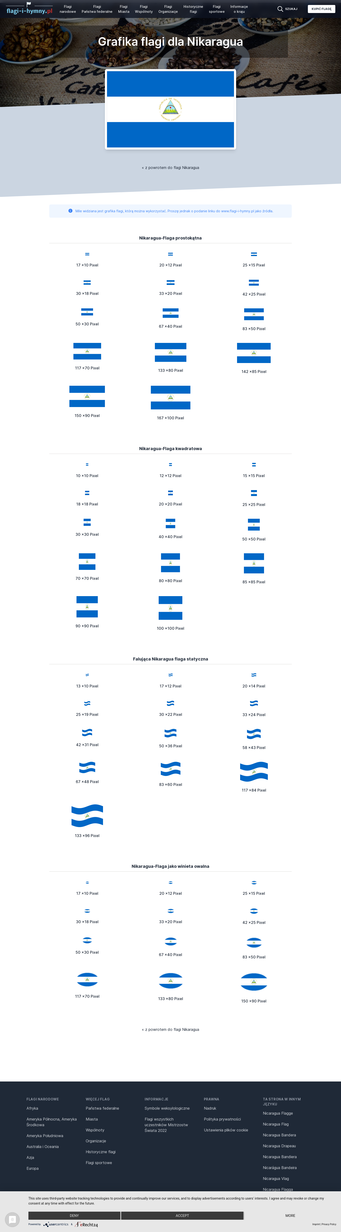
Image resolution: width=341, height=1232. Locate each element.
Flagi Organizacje (168, 8)
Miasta (92, 1119)
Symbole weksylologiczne (167, 1108)
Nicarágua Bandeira (280, 1167)
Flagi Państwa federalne (97, 8)
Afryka (32, 1108)
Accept (182, 1216)
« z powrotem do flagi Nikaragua (170, 167)
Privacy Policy (329, 1224)
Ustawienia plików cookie (226, 1130)
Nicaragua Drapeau (279, 1145)
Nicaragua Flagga (278, 1189)
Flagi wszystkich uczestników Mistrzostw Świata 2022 (166, 1125)
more (290, 1216)
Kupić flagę (322, 9)
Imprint (316, 1224)
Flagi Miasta (123, 8)
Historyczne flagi (193, 8)
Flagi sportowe (217, 8)
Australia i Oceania (43, 1146)
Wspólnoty (95, 1130)
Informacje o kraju (239, 8)
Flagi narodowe (68, 8)
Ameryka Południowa (45, 1135)
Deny (74, 1216)
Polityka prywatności (222, 1119)
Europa (33, 1168)
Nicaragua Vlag (276, 1178)
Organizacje (96, 1141)
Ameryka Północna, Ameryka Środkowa (52, 1122)
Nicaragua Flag (276, 1124)
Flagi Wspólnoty (144, 8)
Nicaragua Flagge (278, 1113)
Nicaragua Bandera (279, 1135)
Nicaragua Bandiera (280, 1156)
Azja (30, 1157)
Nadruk (210, 1108)
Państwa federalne (102, 1108)
